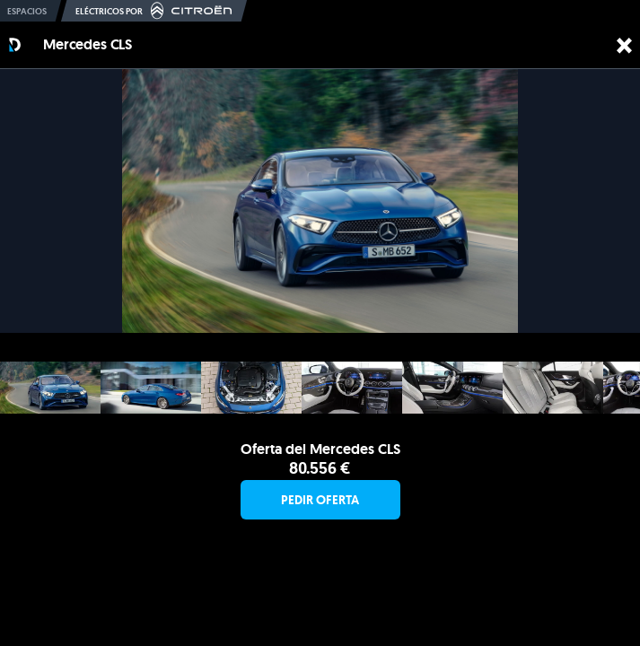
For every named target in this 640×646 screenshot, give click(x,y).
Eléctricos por (153, 11)
